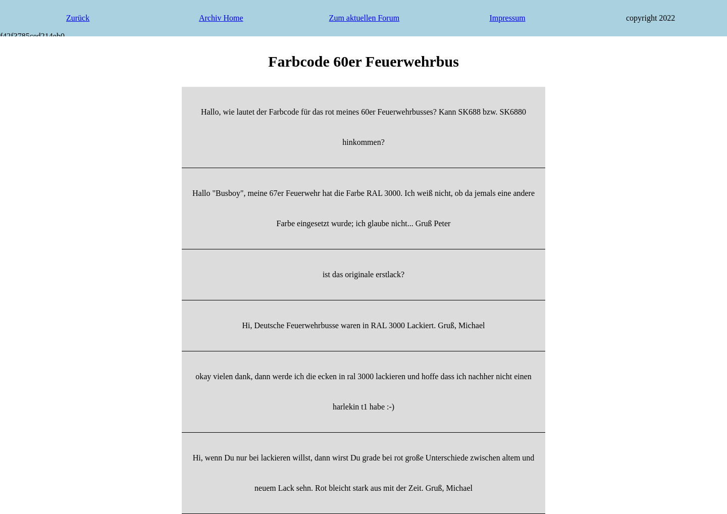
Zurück (77, 18)
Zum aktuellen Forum (364, 18)
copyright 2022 (650, 18)
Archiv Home (221, 18)
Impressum (507, 18)
